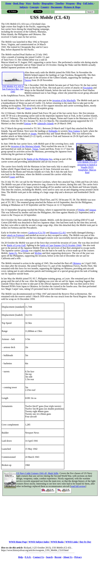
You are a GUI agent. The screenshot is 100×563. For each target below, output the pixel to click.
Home (8, 3)
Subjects (24, 7)
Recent (58, 557)
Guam (12, 177)
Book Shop (18, 3)
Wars (28, 3)
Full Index (88, 3)
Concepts (34, 7)
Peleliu (81, 210)
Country (45, 7)
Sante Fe (13, 253)
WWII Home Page (18, 542)
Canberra (33, 232)
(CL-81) (62, 232)
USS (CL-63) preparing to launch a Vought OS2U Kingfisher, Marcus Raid (87, 162)
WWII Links (71, 542)
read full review (78, 486)
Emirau (27, 123)
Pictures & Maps (72, 7)
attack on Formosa (15, 235)
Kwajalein (88, 87)
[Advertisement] (74, 40)
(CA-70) (41, 232)
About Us (67, 557)
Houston (54, 232)
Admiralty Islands (45, 123)
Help (20, 557)
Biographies (47, 3)
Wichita (38, 253)
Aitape (33, 133)
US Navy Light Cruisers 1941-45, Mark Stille (37, 473)
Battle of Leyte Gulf (16, 245)
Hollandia (53, 131)
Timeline (59, 3)
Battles (36, 3)
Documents (56, 7)
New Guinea (74, 131)
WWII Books (57, 542)
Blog (79, 3)
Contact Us (38, 557)
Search (49, 557)
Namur (28, 108)
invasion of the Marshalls (64, 100)
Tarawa (27, 80)
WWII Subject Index (39, 542)
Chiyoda (24, 250)
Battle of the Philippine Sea (39, 159)
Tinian (35, 149)
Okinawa (77, 263)
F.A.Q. (28, 557)
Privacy (78, 557)
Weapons (70, 3)
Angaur (92, 210)
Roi (19, 108)
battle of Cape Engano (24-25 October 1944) (60, 245)
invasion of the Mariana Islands (25, 146)
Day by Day (85, 542)
